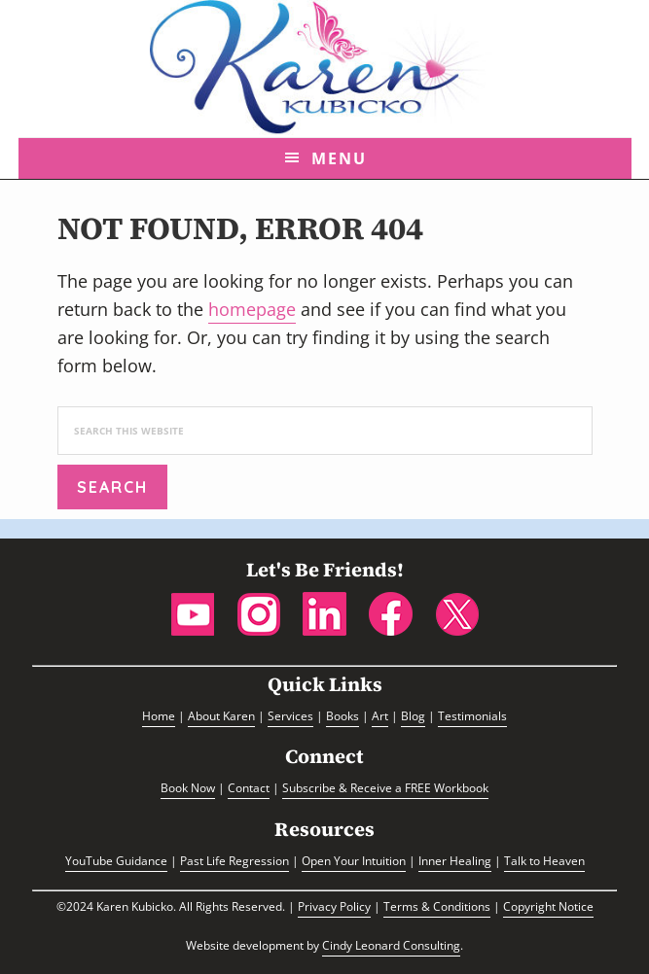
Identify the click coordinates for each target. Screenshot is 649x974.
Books (342, 716)
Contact (249, 788)
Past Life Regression (234, 860)
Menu (339, 158)
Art (380, 716)
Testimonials (472, 716)
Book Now (188, 788)
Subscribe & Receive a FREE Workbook (385, 788)
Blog (413, 716)
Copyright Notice (548, 906)
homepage (252, 309)
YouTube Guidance (116, 860)
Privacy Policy (334, 906)
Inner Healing (454, 860)
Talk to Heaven (544, 860)
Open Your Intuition (354, 860)
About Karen (221, 716)
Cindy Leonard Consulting (391, 945)
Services (290, 716)
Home (158, 716)
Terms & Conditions (436, 906)
